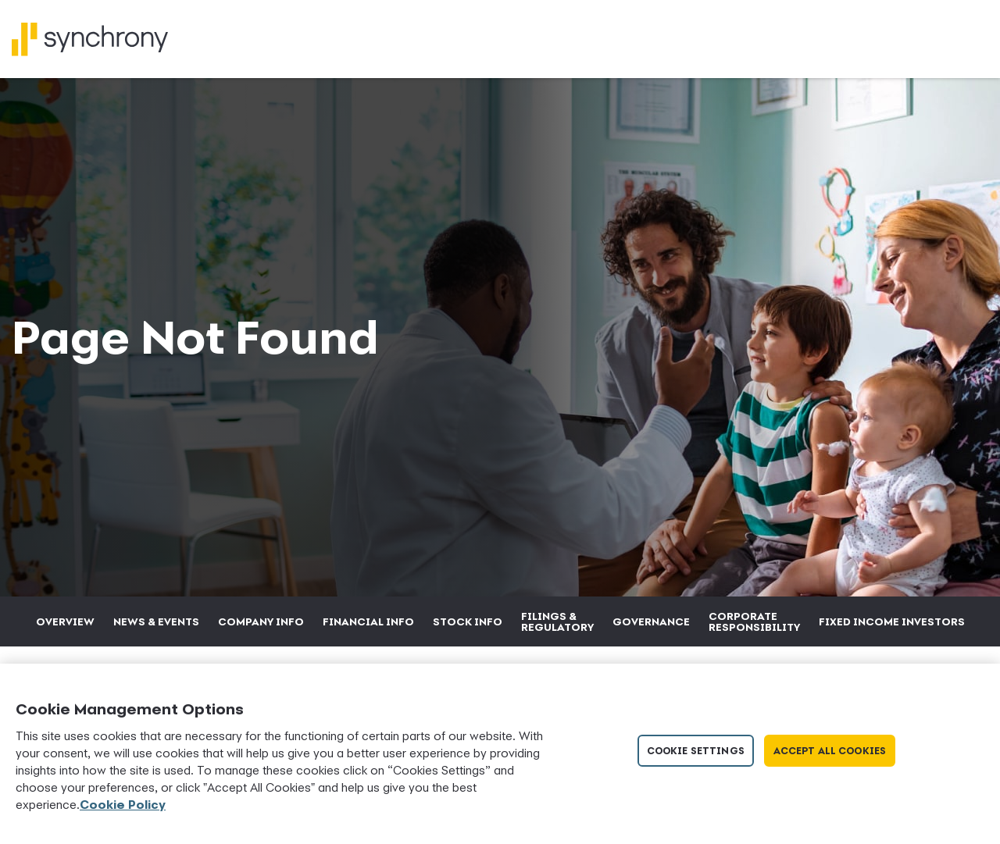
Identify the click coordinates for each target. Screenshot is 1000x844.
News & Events (156, 621)
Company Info (261, 621)
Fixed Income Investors (892, 621)
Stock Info (467, 621)
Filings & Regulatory (557, 621)
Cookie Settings (696, 751)
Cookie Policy (123, 804)
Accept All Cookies (829, 751)
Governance (651, 621)
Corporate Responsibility (754, 621)
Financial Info (368, 621)
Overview (65, 621)
